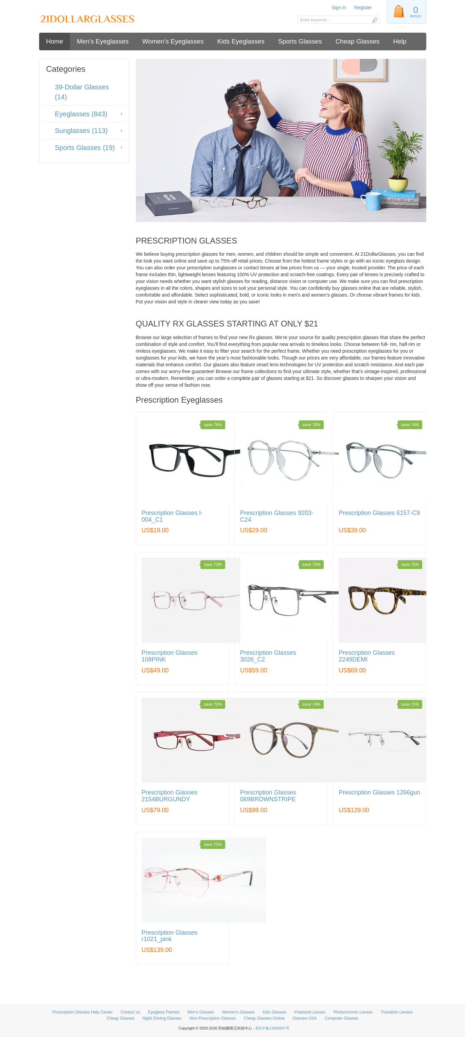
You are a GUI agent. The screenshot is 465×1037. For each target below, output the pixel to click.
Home (55, 41)
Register (363, 7)
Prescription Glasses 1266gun (379, 792)
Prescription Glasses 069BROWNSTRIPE (268, 796)
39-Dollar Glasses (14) (82, 92)
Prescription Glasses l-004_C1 (172, 516)
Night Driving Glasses (161, 1018)
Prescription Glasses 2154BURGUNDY (170, 796)
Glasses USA (304, 1018)
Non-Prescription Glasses (213, 1018)
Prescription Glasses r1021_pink (170, 936)
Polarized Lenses (309, 1012)
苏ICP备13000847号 (272, 1028)
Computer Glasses (341, 1018)
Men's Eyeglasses (103, 41)
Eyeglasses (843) (81, 114)
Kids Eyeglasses (240, 41)
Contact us (130, 1012)
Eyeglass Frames (164, 1012)
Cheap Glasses (358, 41)
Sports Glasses (300, 41)
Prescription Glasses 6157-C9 (379, 513)
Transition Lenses (396, 1012)
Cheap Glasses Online (264, 1018)
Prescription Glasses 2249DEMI (367, 656)
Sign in (339, 7)
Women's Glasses (238, 1012)
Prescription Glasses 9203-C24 (277, 516)
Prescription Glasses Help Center (82, 1012)
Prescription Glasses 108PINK (170, 656)
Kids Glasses (274, 1012)
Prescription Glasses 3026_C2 (268, 656)
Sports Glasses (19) (85, 147)
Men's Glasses (200, 1012)
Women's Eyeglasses (173, 41)
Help (400, 41)
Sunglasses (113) (81, 130)
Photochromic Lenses (353, 1012)
